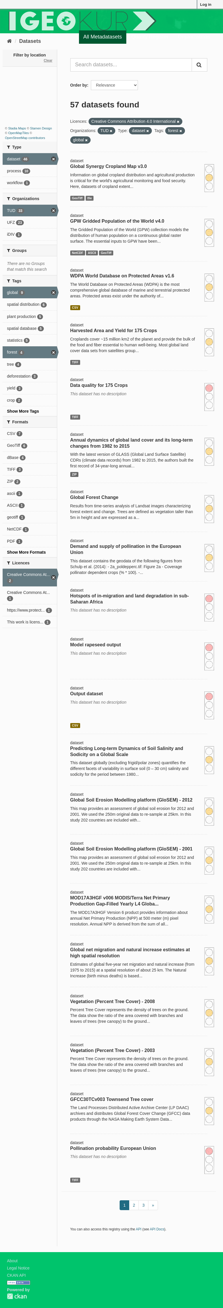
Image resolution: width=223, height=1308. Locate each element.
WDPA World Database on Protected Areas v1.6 (122, 275)
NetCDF (77, 253)
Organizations (194, 37)
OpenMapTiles (18, 133)
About (12, 1260)
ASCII (92, 253)
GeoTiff (77, 198)
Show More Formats (26, 552)
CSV (75, 307)
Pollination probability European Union (113, 1148)
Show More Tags (23, 411)
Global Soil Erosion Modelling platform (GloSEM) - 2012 (131, 799)
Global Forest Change (94, 497)
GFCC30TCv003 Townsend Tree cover (112, 1099)
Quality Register (149, 37)
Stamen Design (41, 128)
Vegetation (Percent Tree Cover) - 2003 (112, 1050)
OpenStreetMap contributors (25, 138)
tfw (89, 198)
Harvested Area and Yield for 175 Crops (113, 330)
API (138, 1229)
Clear (48, 60)
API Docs (157, 1229)
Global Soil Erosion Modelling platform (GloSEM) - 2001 (131, 848)
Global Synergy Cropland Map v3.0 (108, 166)
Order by (78, 85)
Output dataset (86, 693)
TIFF (75, 362)
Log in (205, 4)
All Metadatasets (102, 37)
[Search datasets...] (131, 65)
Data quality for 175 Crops (99, 385)
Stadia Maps (17, 128)
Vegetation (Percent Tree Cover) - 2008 (112, 1001)
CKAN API (16, 1275)
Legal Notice (18, 1268)
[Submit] (199, 65)
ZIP (74, 474)
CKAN (17, 1296)
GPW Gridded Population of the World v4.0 (117, 221)
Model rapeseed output (95, 644)
